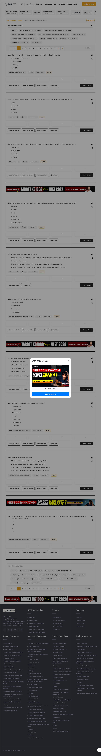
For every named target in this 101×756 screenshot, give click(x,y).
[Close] (69, 360)
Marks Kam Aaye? (50, 388)
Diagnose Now (50, 394)
